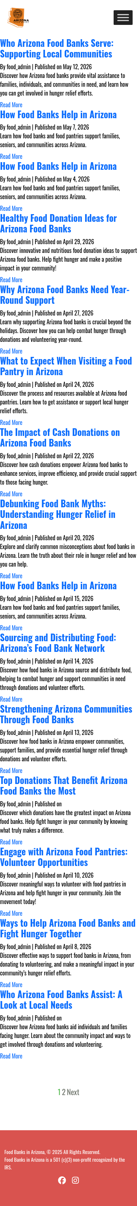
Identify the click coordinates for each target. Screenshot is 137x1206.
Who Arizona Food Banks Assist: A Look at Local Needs (61, 999)
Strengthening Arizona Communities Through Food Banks (66, 714)
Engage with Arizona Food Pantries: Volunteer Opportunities (64, 857)
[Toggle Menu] (123, 17)
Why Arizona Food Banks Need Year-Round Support (64, 294)
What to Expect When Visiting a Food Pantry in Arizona (66, 366)
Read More (11, 104)
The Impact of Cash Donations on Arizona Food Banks (60, 437)
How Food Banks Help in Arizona (58, 114)
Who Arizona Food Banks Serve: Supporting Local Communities (57, 48)
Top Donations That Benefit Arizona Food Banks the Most (64, 785)
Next (73, 1091)
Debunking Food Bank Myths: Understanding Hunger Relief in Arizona (57, 514)
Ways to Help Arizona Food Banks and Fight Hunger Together (68, 928)
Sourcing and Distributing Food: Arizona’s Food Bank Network (58, 642)
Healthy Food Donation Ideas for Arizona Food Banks (58, 223)
